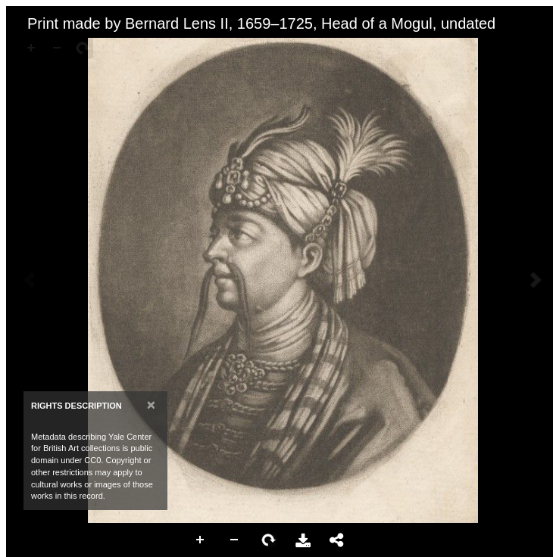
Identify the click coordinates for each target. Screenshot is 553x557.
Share (337, 540)
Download (303, 540)
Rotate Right (269, 540)
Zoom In (200, 540)
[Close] (151, 404)
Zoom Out (234, 540)
